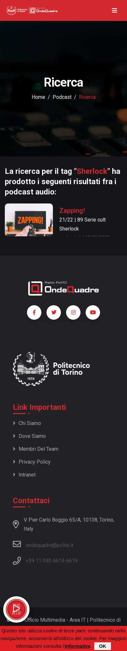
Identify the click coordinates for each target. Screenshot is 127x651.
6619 (72, 561)
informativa (77, 646)
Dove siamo (29, 436)
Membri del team (35, 449)
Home (38, 97)
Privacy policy (32, 462)
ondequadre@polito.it (43, 544)
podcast (62, 97)
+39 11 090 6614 (45, 561)
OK (102, 646)
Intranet (24, 475)
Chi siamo (27, 423)
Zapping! (72, 210)
